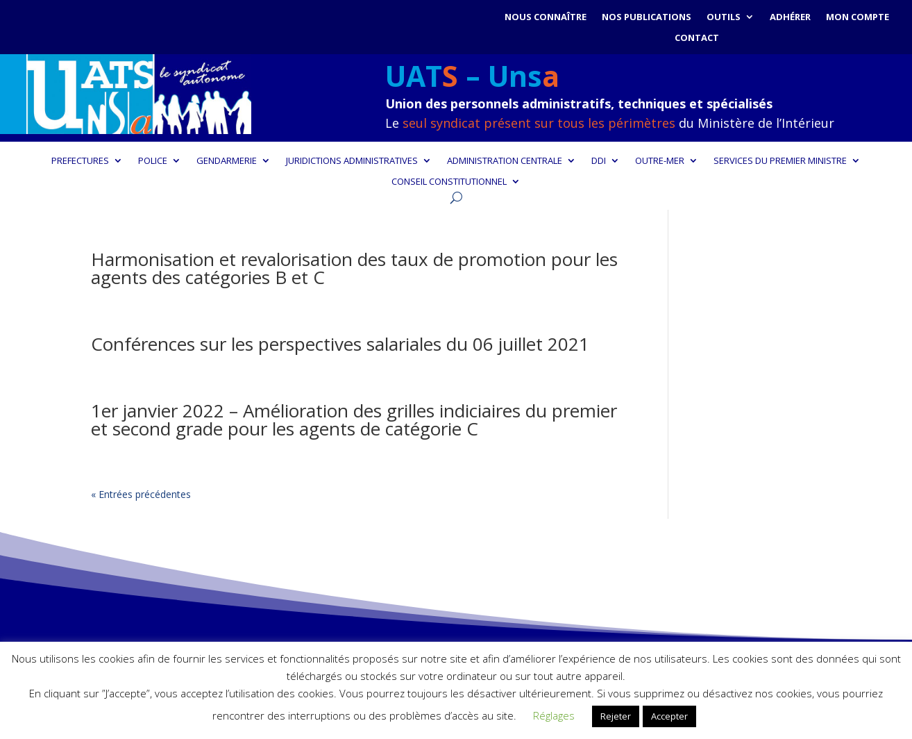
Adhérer (790, 17)
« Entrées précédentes (141, 494)
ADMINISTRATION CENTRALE (504, 161)
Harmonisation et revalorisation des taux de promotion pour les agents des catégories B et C (354, 268)
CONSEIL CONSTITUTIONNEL (449, 182)
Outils (724, 17)
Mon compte (857, 17)
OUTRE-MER (659, 161)
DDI (598, 161)
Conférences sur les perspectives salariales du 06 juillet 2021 (340, 343)
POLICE (152, 161)
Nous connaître (545, 17)
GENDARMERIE (226, 161)
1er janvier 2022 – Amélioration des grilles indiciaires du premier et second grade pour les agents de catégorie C (354, 419)
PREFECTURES (80, 161)
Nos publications (646, 17)
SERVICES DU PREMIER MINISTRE (780, 161)
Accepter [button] (669, 716)
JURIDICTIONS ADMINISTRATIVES (352, 161)
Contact (697, 38)
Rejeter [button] (615, 716)
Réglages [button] (554, 715)
